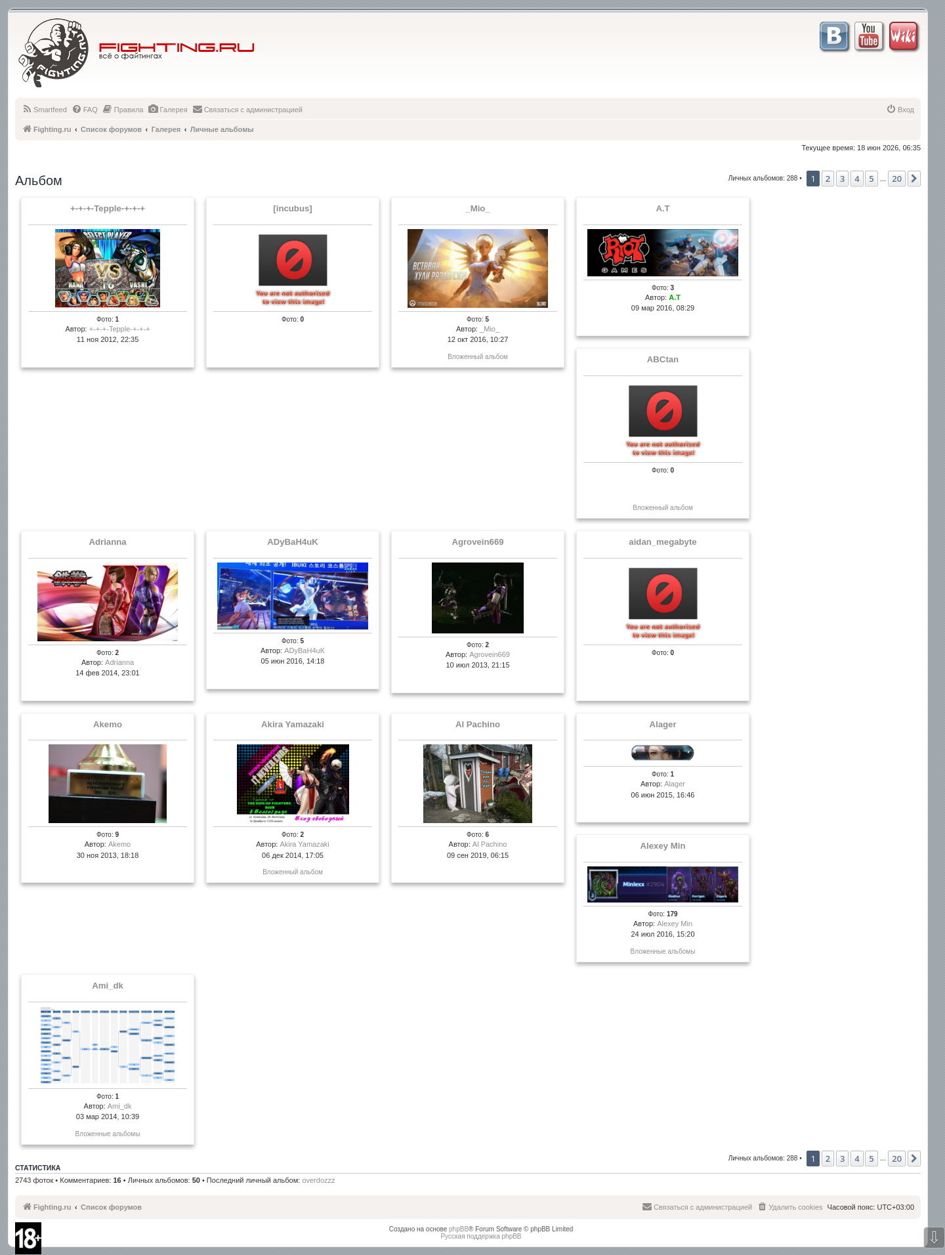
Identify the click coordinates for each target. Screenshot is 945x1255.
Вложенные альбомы (663, 951)
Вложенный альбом (478, 356)
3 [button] (842, 178)
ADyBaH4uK (292, 542)
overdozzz (318, 1180)
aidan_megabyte (662, 542)
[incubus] (292, 208)
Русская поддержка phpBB (480, 1236)
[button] (914, 178)
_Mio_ (477, 208)
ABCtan (663, 359)
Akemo (107, 724)
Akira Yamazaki (292, 724)
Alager (662, 724)
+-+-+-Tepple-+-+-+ (107, 208)
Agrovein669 (477, 542)
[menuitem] (44, 109)
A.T (662, 208)
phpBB (459, 1229)
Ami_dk (107, 985)
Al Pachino (477, 724)
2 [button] (828, 178)
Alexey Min (663, 846)
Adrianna (107, 542)
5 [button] (871, 178)
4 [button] (856, 178)
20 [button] (897, 178)
